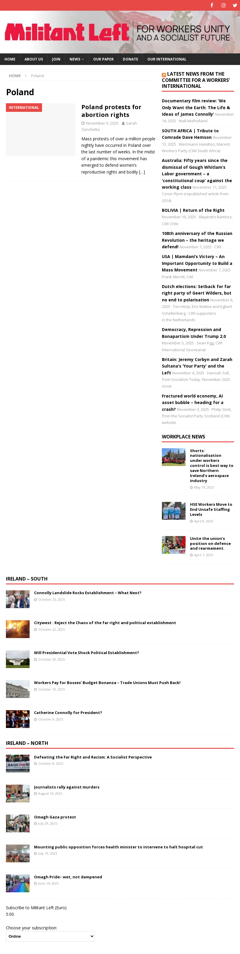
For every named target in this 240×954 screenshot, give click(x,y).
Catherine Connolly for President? (68, 712)
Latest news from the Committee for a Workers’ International (196, 79)
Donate (130, 58)
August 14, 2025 (50, 793)
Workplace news (183, 436)
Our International (166, 58)
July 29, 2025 (47, 823)
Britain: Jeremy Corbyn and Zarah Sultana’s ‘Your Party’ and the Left (197, 365)
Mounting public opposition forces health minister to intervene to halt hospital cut (118, 846)
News (75, 58)
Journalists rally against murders (66, 786)
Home (9, 58)
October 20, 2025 (51, 659)
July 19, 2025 (47, 853)
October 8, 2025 (50, 763)
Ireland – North (27, 743)
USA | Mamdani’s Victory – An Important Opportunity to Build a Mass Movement (197, 262)
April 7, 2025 (203, 554)
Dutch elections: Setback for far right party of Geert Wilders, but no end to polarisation (196, 292)
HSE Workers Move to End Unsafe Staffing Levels (211, 509)
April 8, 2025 (203, 521)
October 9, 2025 (50, 719)
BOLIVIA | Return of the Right (193, 210)
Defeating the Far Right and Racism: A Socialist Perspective (93, 756)
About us (34, 58)
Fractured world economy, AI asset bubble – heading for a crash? (192, 402)
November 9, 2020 (102, 122)
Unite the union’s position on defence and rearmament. (210, 543)
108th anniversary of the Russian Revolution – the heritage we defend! (197, 239)
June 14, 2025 (48, 883)
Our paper (103, 58)
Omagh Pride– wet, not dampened (68, 876)
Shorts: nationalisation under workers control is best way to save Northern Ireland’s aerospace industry (211, 465)
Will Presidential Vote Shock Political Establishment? (86, 652)
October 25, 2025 (51, 599)
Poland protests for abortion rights (111, 110)
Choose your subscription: (31, 927)
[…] (142, 171)
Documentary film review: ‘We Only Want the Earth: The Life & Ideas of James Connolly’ (196, 107)
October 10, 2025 (51, 689)
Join (56, 58)
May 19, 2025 (204, 487)
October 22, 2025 (51, 629)
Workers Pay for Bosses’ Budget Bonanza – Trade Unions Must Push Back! (107, 682)
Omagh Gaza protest (55, 816)
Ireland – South (27, 578)
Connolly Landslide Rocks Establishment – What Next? (87, 592)
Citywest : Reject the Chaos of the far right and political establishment (105, 622)
